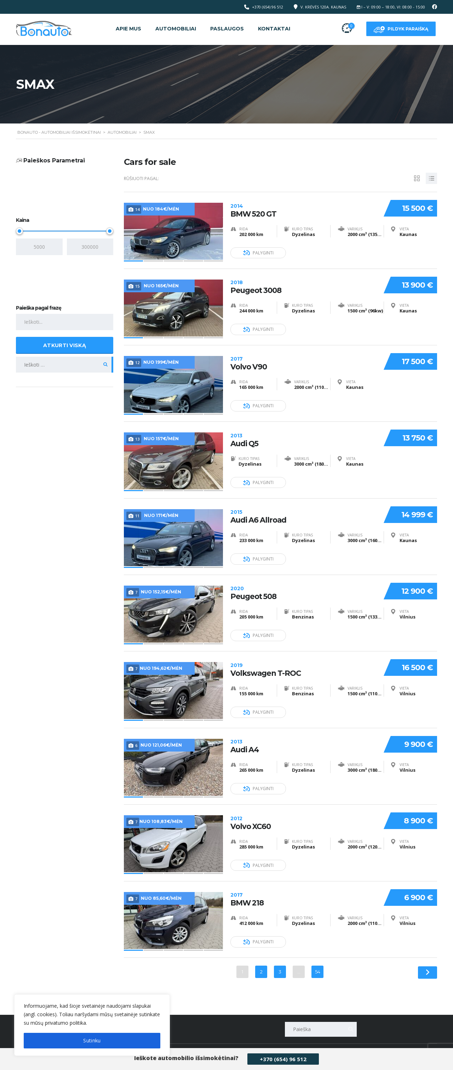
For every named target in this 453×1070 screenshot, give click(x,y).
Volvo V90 (303, 360)
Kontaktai (274, 28)
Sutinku (92, 1040)
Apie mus (128, 28)
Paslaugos (227, 28)
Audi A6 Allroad (303, 512)
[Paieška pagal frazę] (64, 322)
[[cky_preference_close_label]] (139, 855)
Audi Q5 (303, 436)
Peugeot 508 (303, 587)
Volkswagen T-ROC (303, 663)
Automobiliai (175, 28)
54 (317, 963)
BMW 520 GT (303, 209)
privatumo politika (65, 1022)
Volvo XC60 (303, 814)
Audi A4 (303, 739)
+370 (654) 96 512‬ (267, 7)
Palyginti (258, 252)
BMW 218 (303, 890)
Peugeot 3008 (303, 284)
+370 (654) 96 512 (283, 1059)
